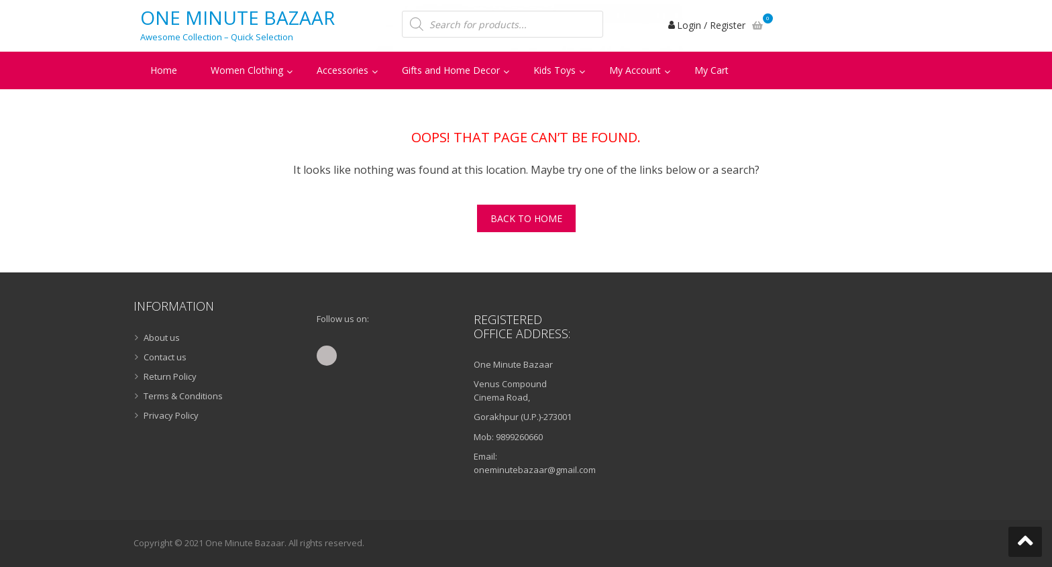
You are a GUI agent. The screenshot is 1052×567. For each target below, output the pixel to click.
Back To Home (526, 218)
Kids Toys (554, 70)
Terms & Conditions (183, 396)
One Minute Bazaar (237, 17)
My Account (635, 70)
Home (163, 70)
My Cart (711, 70)
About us (162, 337)
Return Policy (170, 376)
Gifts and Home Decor (451, 70)
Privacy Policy (171, 415)
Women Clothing (247, 70)
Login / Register (711, 25)
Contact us (165, 357)
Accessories (342, 70)
